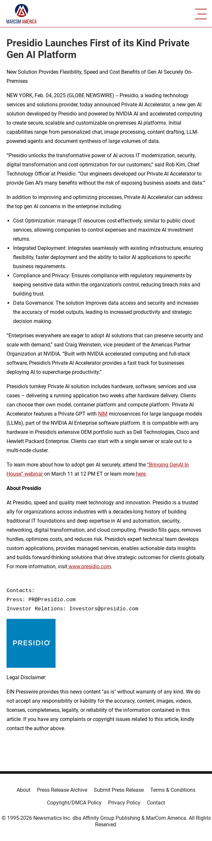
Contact (156, 803)
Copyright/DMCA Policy (74, 803)
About (23, 790)
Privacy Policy (124, 803)
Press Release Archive (62, 790)
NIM (102, 414)
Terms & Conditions (172, 790)
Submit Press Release (119, 790)
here (141, 474)
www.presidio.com (89, 566)
